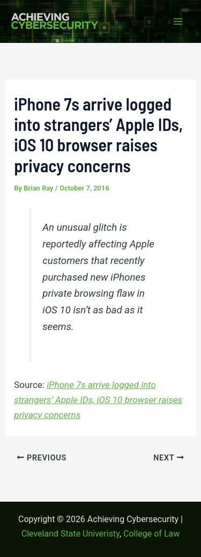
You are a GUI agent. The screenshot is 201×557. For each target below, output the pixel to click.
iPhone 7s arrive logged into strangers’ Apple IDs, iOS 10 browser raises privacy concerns (98, 399)
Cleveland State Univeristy (70, 534)
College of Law (151, 534)
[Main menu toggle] (178, 21)
